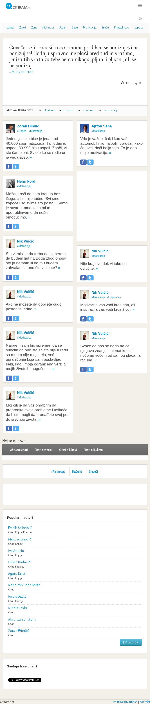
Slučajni (77, 471)
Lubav (10, 27)
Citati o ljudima (93, 450)
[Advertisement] (75, 95)
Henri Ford (26, 181)
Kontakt (144, 702)
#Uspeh (21, 131)
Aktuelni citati (19, 450)
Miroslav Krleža (22, 72)
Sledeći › (94, 471)
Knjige (18, 532)
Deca (75, 27)
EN (140, 18)
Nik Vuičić (25, 241)
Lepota (138, 27)
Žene (34, 27)
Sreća (105, 27)
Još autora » (131, 642)
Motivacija (89, 27)
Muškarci (48, 27)
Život (22, 27)
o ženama (88, 110)
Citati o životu (43, 450)
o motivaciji (110, 110)
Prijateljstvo (121, 27)
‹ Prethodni (57, 471)
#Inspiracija (114, 297)
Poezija (27, 532)
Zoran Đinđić (28, 126)
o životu (68, 110)
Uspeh (62, 27)
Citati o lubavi (68, 450)
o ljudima (48, 110)
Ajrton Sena (102, 126)
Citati (11, 532)
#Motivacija (35, 131)
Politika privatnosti (125, 702)
